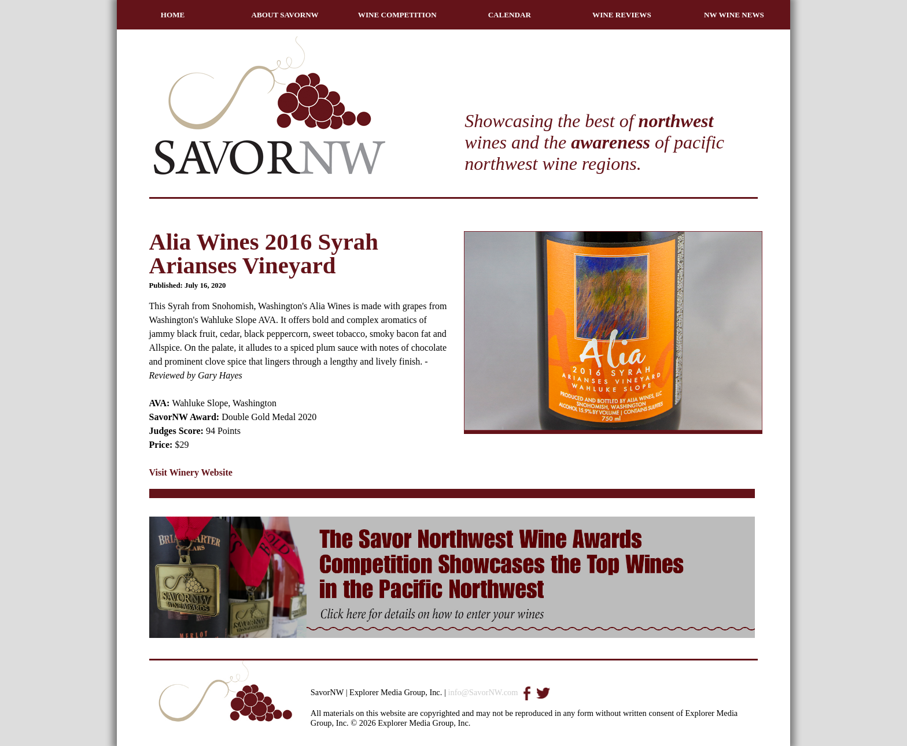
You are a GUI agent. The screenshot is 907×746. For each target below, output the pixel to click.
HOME (173, 14)
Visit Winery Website (191, 472)
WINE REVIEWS (621, 14)
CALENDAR (509, 14)
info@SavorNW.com (483, 692)
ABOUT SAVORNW (285, 14)
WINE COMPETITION (397, 14)
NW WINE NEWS (734, 14)
